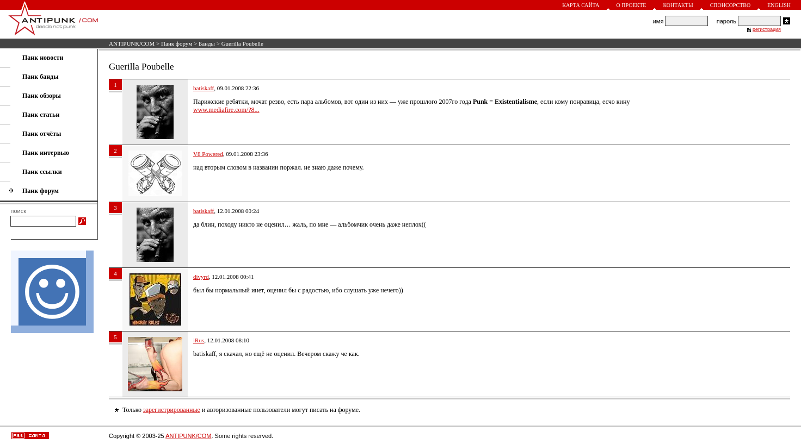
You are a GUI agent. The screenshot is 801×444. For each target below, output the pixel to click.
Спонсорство (730, 5)
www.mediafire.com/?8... (226, 110)
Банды (207, 43)
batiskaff (203, 88)
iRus (198, 340)
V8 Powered (208, 154)
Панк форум (176, 43)
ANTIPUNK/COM (132, 43)
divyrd (201, 276)
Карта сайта (580, 5)
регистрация (767, 29)
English (779, 5)
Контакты (678, 5)
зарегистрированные (171, 410)
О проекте (631, 5)
